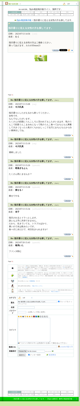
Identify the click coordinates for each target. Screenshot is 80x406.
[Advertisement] (40, 76)
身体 (41, 12)
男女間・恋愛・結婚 (28, 14)
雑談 (54, 14)
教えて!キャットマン (37, 286)
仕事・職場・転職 (14, 14)
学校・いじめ (41, 14)
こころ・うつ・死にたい (28, 12)
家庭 (67, 12)
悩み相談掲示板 (24, 20)
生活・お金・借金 (54, 12)
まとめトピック (67, 14)
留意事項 (25, 277)
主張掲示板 (32, 281)
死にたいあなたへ (55, 291)
